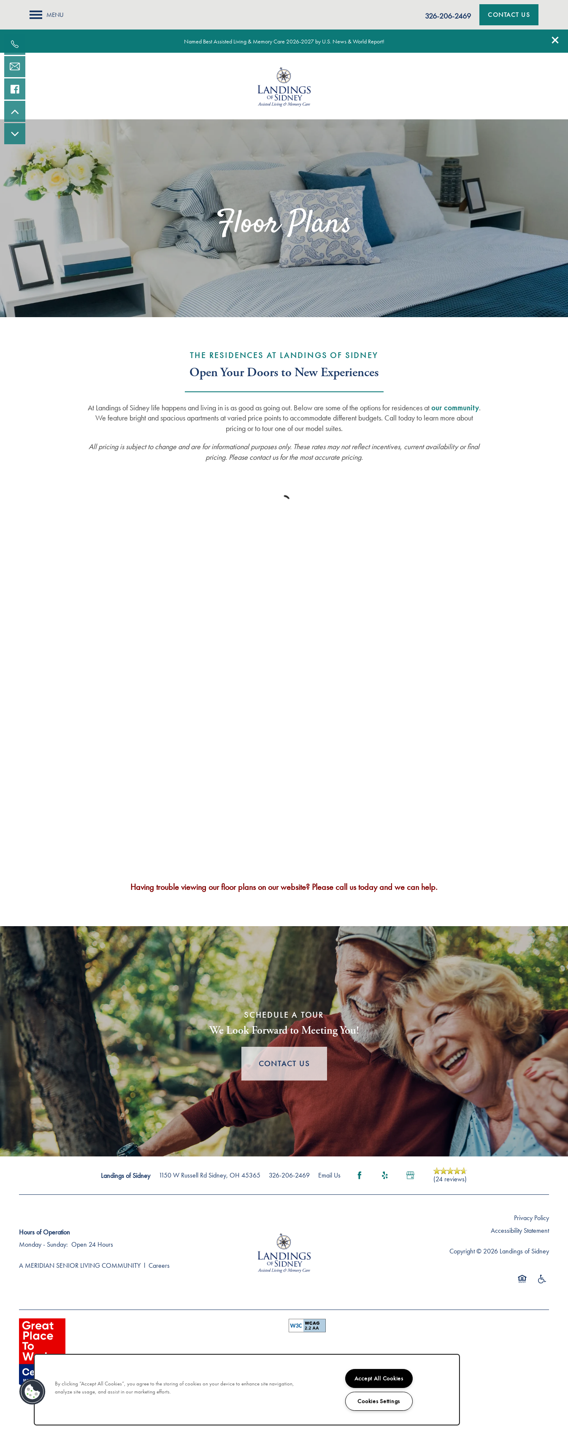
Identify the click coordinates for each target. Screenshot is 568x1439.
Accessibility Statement (520, 1230)
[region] (247, 1390)
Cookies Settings (378, 1401)
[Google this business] (410, 1175)
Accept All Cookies (378, 1378)
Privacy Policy (531, 1217)
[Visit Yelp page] (384, 1175)
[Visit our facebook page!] (14, 89)
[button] (555, 40)
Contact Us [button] (284, 1063)
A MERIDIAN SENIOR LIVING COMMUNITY (80, 1265)
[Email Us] (14, 66)
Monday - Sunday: (43, 1244)
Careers (159, 1265)
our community (455, 407)
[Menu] (47, 15)
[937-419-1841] (14, 44)
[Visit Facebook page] (359, 1175)
